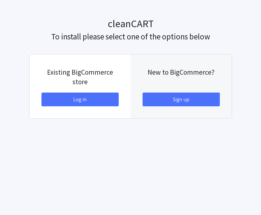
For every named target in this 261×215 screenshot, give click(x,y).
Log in (80, 99)
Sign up (181, 99)
